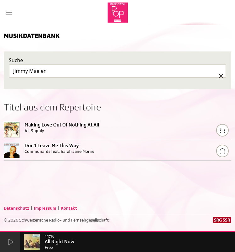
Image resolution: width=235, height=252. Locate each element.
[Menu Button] (9, 12)
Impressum (45, 208)
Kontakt (69, 208)
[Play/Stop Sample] (222, 130)
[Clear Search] (221, 76)
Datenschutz (16, 208)
